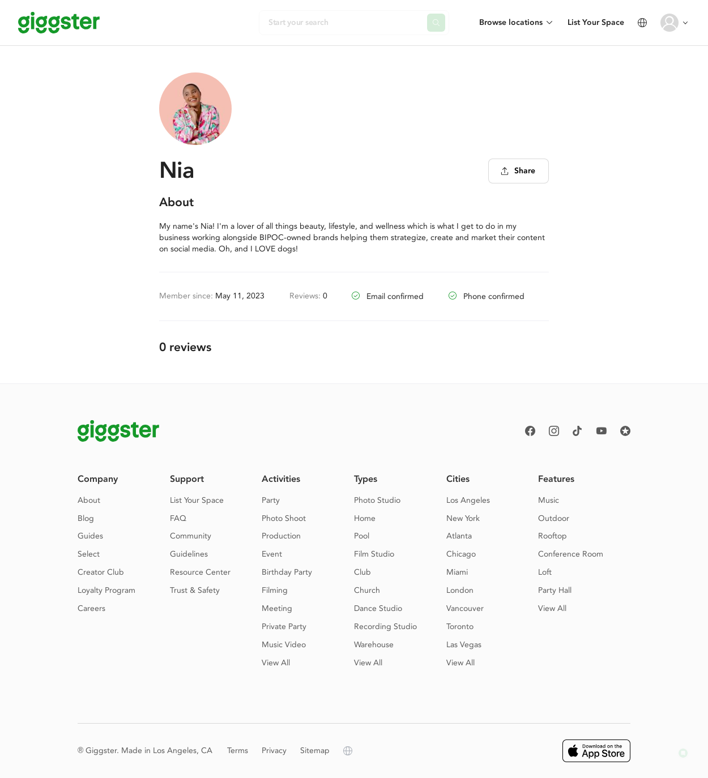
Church (367, 590)
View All (276, 662)
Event (272, 554)
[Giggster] (59, 23)
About (89, 500)
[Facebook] (530, 431)
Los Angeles (468, 500)
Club (362, 572)
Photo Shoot (284, 518)
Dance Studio (378, 608)
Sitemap (315, 750)
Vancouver (465, 608)
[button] (683, 753)
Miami (457, 572)
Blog (86, 518)
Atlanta (459, 536)
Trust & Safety (195, 590)
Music (548, 500)
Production (281, 536)
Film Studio (374, 554)
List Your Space (596, 22)
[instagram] (554, 431)
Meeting (277, 608)
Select (89, 554)
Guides (90, 536)
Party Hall (554, 590)
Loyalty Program (106, 590)
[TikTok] (578, 431)
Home (365, 518)
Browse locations (511, 22)
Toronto (460, 626)
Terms (237, 750)
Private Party (284, 626)
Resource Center (200, 572)
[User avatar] (669, 23)
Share (518, 170)
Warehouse (374, 644)
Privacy (274, 750)
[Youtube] (601, 431)
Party (271, 500)
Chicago (461, 554)
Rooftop (552, 536)
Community (190, 536)
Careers (91, 608)
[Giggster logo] (118, 431)
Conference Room (570, 554)
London (460, 590)
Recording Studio (385, 626)
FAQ (178, 518)
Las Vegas (463, 644)
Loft (545, 572)
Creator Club (101, 572)
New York (463, 518)
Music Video (284, 644)
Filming (275, 590)
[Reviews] (625, 431)
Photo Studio (377, 500)
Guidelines (189, 554)
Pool (361, 536)
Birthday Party (287, 572)
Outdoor (553, 518)
